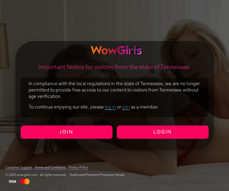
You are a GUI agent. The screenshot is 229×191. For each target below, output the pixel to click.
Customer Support (18, 167)
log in (110, 107)
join (126, 107)
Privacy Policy (78, 167)
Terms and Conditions (50, 167)
